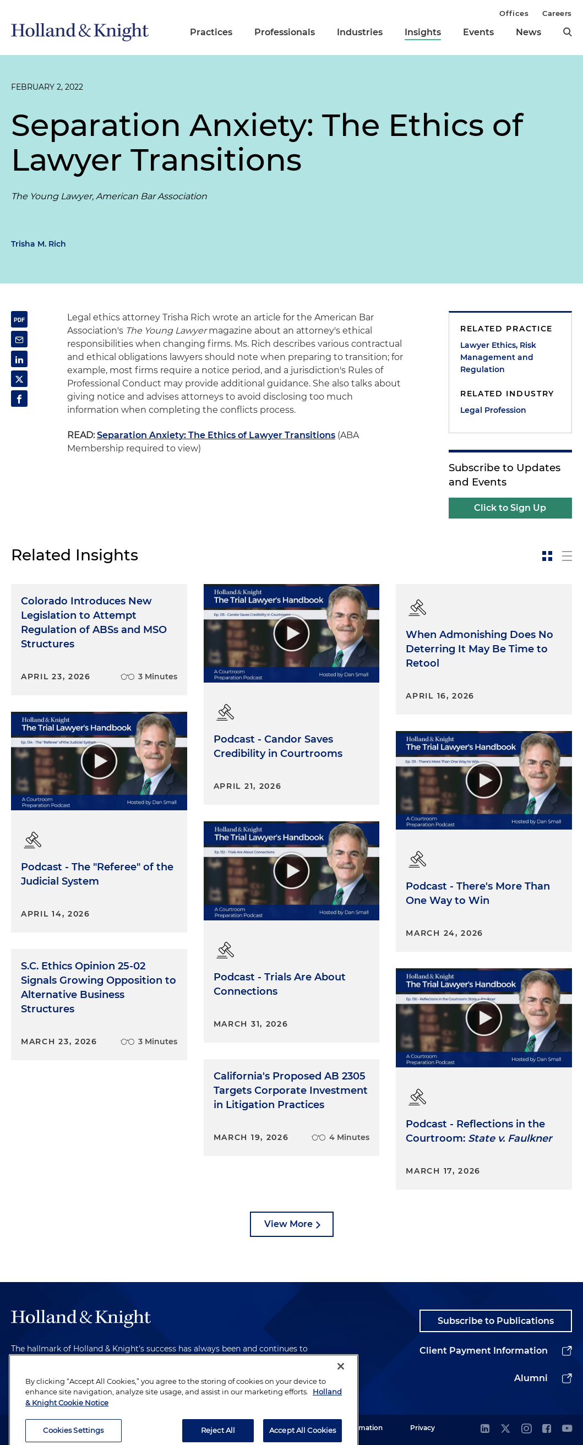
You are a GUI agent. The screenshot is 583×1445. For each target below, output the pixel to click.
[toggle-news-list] (567, 556)
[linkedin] (485, 1429)
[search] (567, 32)
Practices (211, 32)
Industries (360, 32)
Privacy (422, 1428)
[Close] (341, 1384)
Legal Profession (493, 410)
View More (288, 1224)
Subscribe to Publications (496, 1321)
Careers (557, 13)
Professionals (284, 32)
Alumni (531, 1378)
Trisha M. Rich (38, 244)
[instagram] (526, 1429)
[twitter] (505, 1429)
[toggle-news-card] (547, 556)
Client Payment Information (483, 1350)
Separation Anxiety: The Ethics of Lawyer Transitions (216, 435)
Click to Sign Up (510, 508)
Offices (513, 13)
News (528, 32)
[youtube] (567, 1429)
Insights (423, 32)
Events (478, 32)
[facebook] (546, 1429)
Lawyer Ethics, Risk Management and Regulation (498, 357)
